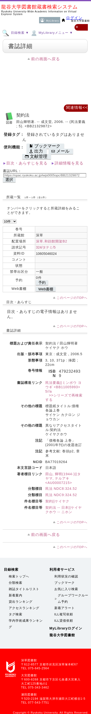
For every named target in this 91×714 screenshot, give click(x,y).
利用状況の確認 (66, 576)
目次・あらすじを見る (27, 163)
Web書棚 (45, 289)
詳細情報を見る (69, 163)
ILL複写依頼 (63, 614)
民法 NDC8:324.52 (61, 488)
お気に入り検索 (66, 589)
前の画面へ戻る (45, 59)
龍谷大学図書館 (62, 635)
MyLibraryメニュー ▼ (51, 32)
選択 (9, 180)
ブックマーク (64, 583)
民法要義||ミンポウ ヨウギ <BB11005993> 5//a (63, 387)
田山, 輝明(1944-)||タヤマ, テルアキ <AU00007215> (63, 478)
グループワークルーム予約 (73, 598)
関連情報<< (77, 107)
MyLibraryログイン (66, 628)
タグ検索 (15, 614)
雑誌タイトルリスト (24, 589)
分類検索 (15, 583)
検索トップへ (19, 576)
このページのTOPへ (72, 298)
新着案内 (15, 595)
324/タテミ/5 (46, 247)
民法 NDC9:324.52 (61, 495)
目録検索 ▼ (15, 32)
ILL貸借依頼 (63, 620)
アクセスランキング (24, 608)
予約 (42, 282)
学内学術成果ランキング (26, 624)
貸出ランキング (21, 601)
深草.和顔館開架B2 (51, 241)
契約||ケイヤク (57, 501)
